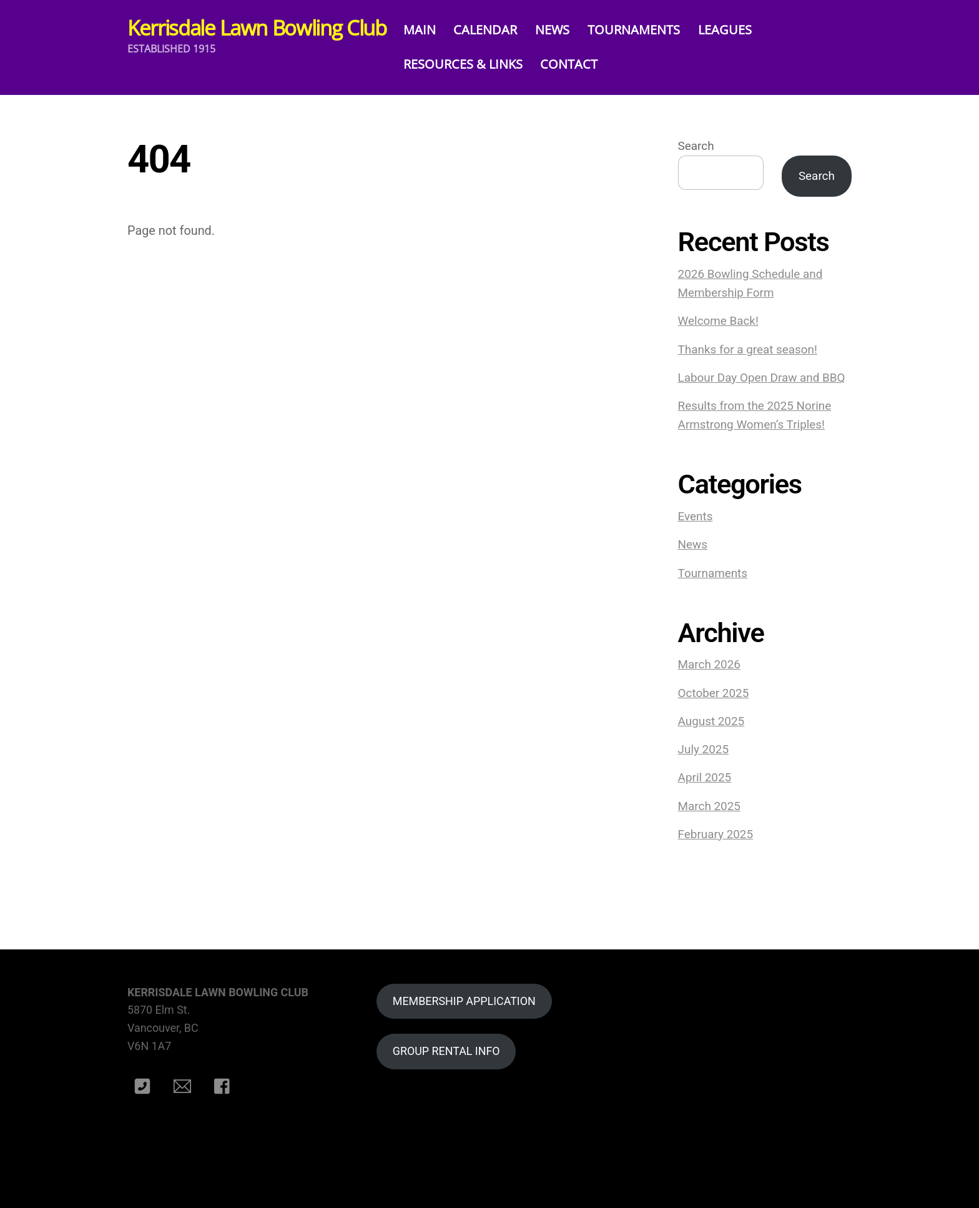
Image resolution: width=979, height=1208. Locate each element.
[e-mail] (184, 1085)
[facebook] (225, 1085)
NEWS (563, 29)
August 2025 (711, 721)
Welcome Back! (718, 321)
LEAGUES (735, 29)
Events (695, 516)
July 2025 (703, 749)
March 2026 (709, 664)
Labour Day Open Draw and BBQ (761, 378)
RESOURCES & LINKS (473, 64)
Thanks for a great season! (747, 350)
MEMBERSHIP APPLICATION (464, 1000)
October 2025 (713, 693)
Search (696, 146)
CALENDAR (496, 29)
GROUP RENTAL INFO (446, 1050)
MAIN (429, 29)
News (692, 545)
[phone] (144, 1085)
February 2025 (715, 834)
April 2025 (705, 778)
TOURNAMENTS (644, 29)
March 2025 (709, 806)
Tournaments (712, 573)
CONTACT (579, 64)
